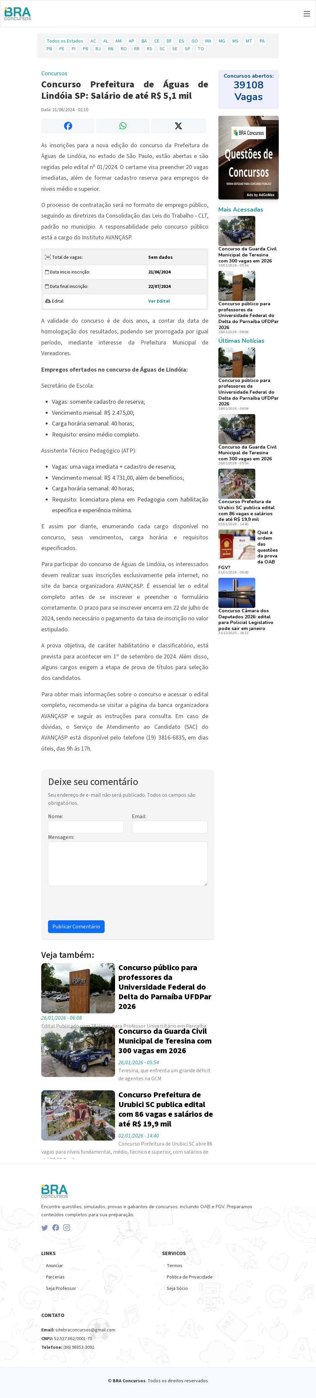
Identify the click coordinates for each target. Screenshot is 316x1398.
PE (61, 49)
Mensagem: (61, 837)
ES (181, 41)
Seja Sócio (177, 1288)
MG (222, 41)
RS (149, 49)
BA (144, 41)
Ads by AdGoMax (260, 195)
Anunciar (54, 1265)
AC (93, 41)
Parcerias (55, 1277)
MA (208, 41)
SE (174, 49)
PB (49, 49)
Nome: (55, 816)
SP (187, 49)
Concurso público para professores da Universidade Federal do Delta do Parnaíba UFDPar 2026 (248, 315)
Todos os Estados (65, 41)
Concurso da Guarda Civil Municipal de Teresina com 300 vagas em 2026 (247, 255)
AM (118, 41)
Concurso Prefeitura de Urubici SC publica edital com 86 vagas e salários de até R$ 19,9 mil (246, 510)
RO (124, 49)
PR (85, 49)
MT (249, 41)
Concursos (54, 73)
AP (131, 41)
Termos (174, 1265)
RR (137, 49)
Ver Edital (159, 301)
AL (105, 41)
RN (110, 49)
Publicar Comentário (76, 926)
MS (235, 41)
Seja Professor (61, 1288)
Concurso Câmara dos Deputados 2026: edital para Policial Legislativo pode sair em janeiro (245, 620)
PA (262, 41)
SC (162, 49)
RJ (98, 49)
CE (156, 41)
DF (169, 41)
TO (201, 49)
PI (73, 49)
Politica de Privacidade (190, 1277)
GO (195, 41)
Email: (139, 816)
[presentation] (99, 904)
